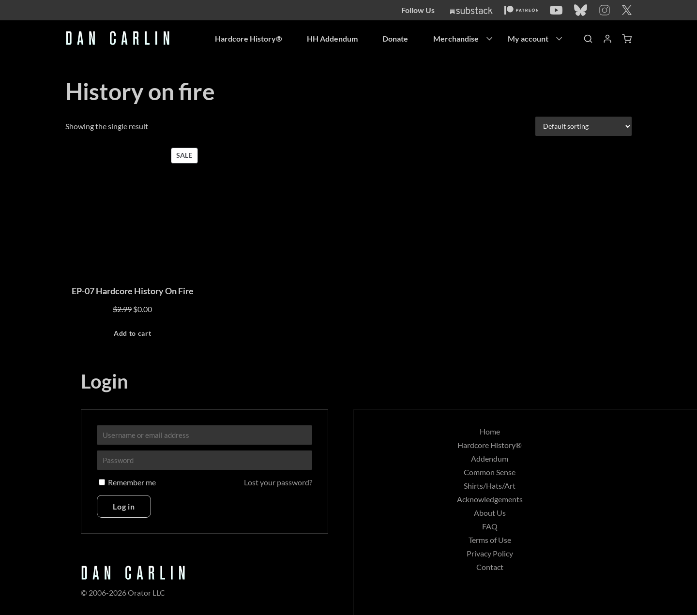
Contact (489, 566)
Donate (395, 38)
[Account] (607, 38)
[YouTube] (556, 10)
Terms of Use (490, 539)
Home (490, 431)
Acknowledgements (490, 499)
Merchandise (456, 38)
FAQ (490, 526)
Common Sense (489, 472)
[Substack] (471, 10)
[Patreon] (521, 10)
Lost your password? (278, 482)
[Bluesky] (580, 10)
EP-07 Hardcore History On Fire (133, 290)
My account (528, 38)
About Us (490, 512)
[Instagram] (604, 10)
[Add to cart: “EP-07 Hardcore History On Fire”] (132, 333)
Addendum (489, 458)
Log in (124, 506)
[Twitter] (627, 10)
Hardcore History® (247, 38)
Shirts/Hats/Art (489, 485)
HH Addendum (331, 38)
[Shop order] (583, 125)
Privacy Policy (490, 553)
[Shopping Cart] (627, 38)
